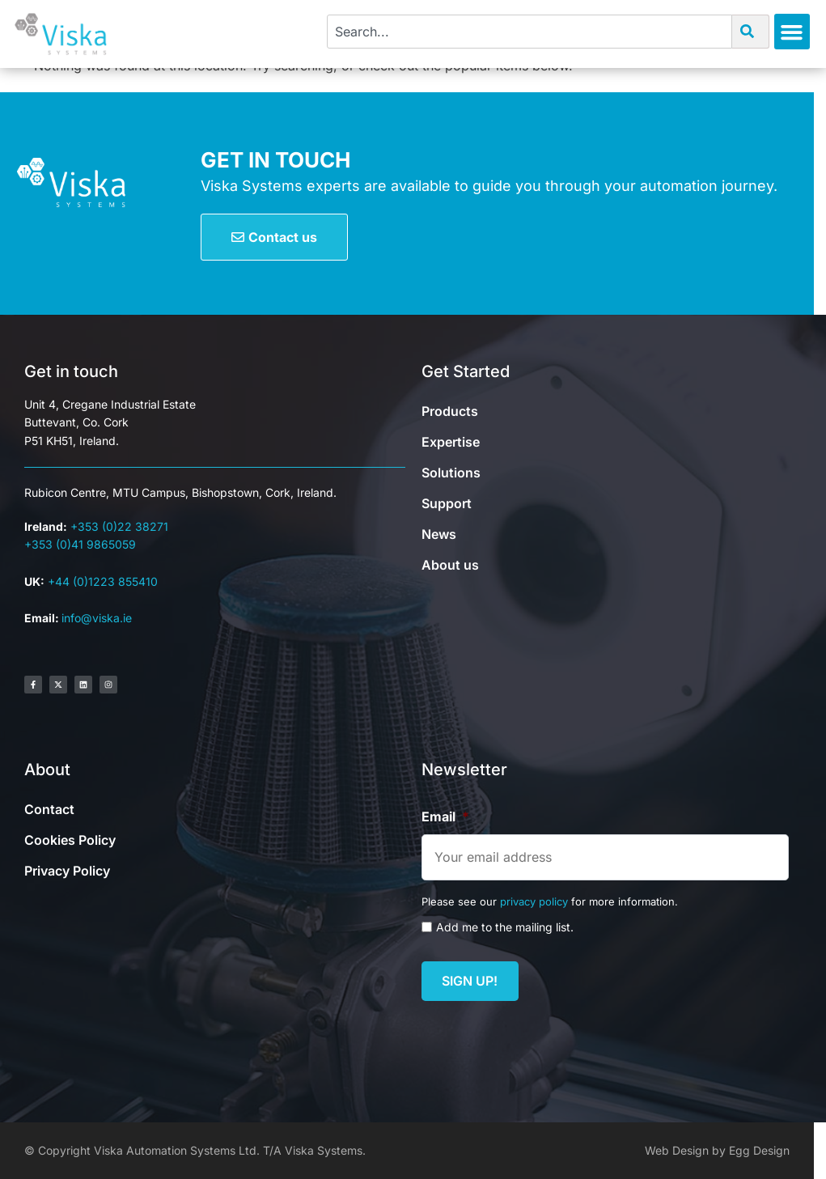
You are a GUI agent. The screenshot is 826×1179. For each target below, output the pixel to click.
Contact (49, 809)
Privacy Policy (67, 871)
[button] (792, 31)
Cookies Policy (70, 840)
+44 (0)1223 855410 (103, 581)
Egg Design (759, 1150)
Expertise (450, 442)
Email (445, 816)
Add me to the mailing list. (505, 927)
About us (450, 565)
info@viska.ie (96, 618)
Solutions (451, 472)
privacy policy (534, 901)
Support (446, 503)
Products (449, 411)
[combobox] (529, 32)
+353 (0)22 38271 (119, 526)
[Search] (750, 32)
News (438, 534)
